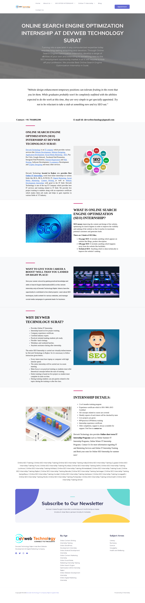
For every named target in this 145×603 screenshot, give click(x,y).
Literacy (112, 540)
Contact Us (40, 10)
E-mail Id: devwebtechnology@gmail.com (94, 119)
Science (112, 545)
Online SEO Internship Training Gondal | (45, 474)
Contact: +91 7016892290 (28, 119)
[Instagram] (23, 553)
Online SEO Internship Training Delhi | (86, 466)
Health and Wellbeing (117, 550)
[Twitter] (20, 553)
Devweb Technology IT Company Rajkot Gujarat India (42, 592)
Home (38, 3)
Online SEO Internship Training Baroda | (56, 471)
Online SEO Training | (26, 463)
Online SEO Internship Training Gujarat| (103, 463)
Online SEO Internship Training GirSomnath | (99, 477)
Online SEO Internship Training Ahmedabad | (75, 468)
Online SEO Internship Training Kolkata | (41, 468)
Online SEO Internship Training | (46, 463)
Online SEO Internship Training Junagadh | (109, 474)
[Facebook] (16, 553)
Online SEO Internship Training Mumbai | (56, 466)
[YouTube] (27, 553)
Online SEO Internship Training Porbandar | (65, 477)
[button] (122, 6)
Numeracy (113, 543)
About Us (46, 3)
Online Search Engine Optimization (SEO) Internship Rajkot (70, 568)
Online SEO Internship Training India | (73, 463)
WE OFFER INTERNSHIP (64, 3)
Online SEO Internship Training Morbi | (33, 477)
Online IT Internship (85, 3)
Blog (100, 3)
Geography (113, 548)
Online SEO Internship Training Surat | (107, 468)
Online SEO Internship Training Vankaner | (77, 474)
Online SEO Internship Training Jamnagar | (88, 471)
